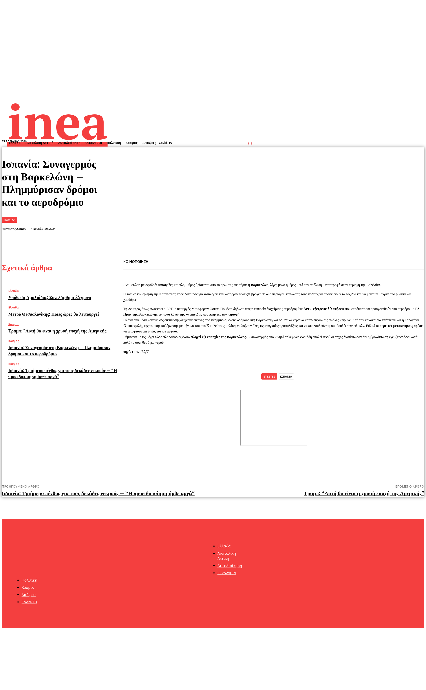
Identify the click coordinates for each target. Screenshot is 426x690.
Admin (21, 229)
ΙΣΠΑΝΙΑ (286, 376)
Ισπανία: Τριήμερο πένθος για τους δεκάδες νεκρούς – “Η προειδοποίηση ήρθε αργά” (98, 493)
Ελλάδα (13, 290)
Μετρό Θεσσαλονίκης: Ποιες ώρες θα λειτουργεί (53, 314)
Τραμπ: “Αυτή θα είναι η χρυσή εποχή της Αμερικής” (58, 331)
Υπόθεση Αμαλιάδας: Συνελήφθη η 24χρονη (49, 297)
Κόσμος (9, 220)
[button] (250, 143)
